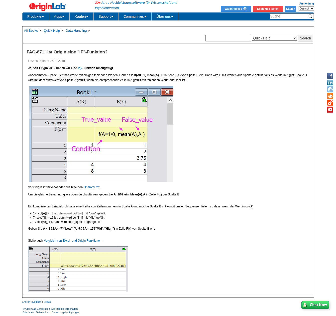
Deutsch (36, 302)
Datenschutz (43, 312)
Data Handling (76, 30)
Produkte (35, 16)
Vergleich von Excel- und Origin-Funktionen (73, 240)
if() (80, 68)
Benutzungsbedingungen (66, 312)
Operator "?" (92, 187)
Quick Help (52, 30)
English (26, 302)
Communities (134, 16)
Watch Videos (235, 8)
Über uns (165, 16)
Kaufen (290, 8)
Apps (59, 16)
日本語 (47, 302)
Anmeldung (306, 3)
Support (106, 16)
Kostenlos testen (268, 8)
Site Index (28, 312)
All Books (31, 30)
